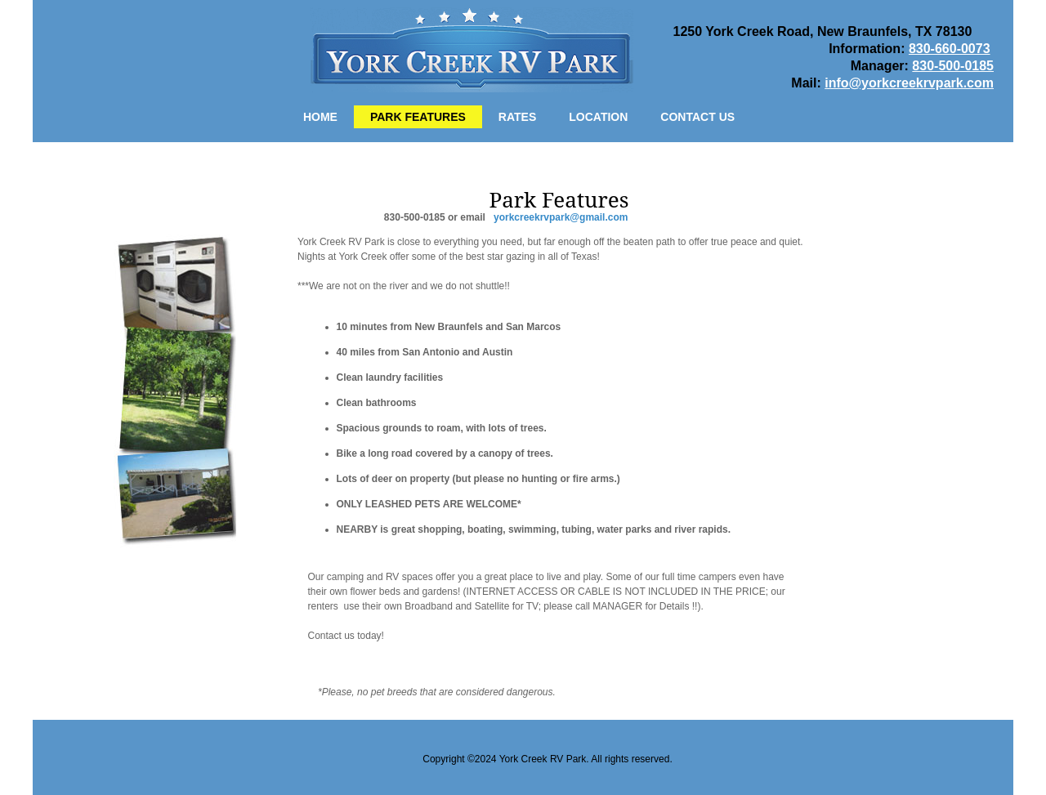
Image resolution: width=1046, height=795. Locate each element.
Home (320, 116)
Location (598, 116)
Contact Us (697, 116)
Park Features (418, 116)
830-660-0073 (949, 49)
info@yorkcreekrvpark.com (909, 83)
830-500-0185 (953, 66)
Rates (517, 116)
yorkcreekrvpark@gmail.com (561, 217)
